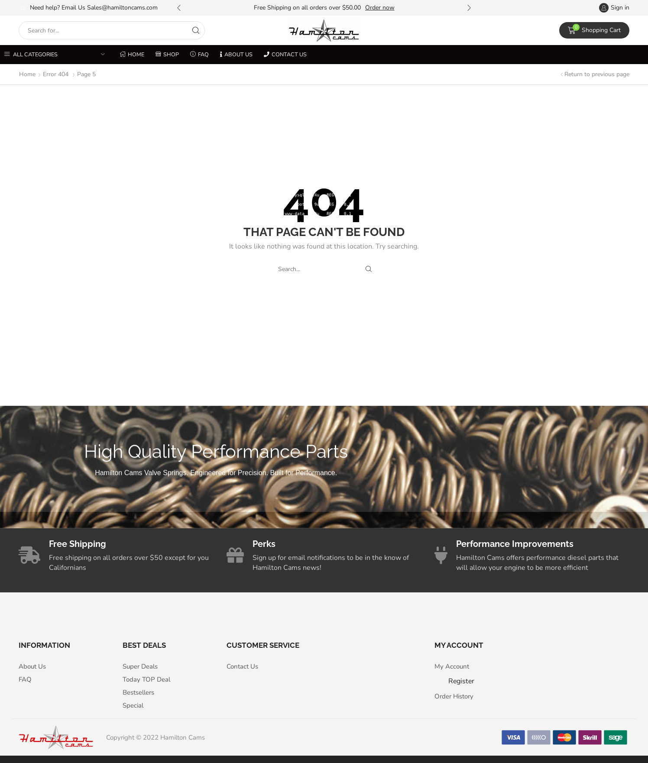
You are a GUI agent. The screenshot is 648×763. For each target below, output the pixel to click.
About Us (236, 54)
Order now (380, 7)
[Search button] (195, 30)
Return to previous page (596, 74)
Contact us (285, 54)
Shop (167, 54)
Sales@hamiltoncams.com (122, 7)
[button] (179, 7)
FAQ (199, 54)
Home (132, 54)
